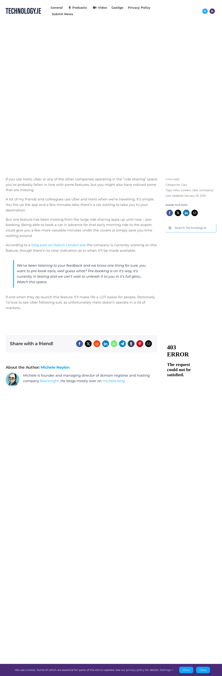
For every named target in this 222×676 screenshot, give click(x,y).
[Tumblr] (131, 343)
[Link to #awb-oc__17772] (205, 11)
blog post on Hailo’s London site (58, 245)
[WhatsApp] (114, 343)
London (186, 190)
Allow (186, 670)
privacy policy (135, 670)
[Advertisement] (194, 259)
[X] (88, 343)
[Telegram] (122, 343)
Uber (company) (203, 190)
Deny (203, 670)
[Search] (170, 227)
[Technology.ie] (23, 10)
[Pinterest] (139, 343)
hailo (176, 190)
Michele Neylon (55, 367)
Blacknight (49, 381)
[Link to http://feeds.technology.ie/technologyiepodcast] (212, 11)
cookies (30, 670)
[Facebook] (79, 343)
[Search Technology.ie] (191, 227)
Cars (184, 184)
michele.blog (114, 381)
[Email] (148, 343)
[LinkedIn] (105, 343)
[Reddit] (97, 343)
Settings (166, 670)
